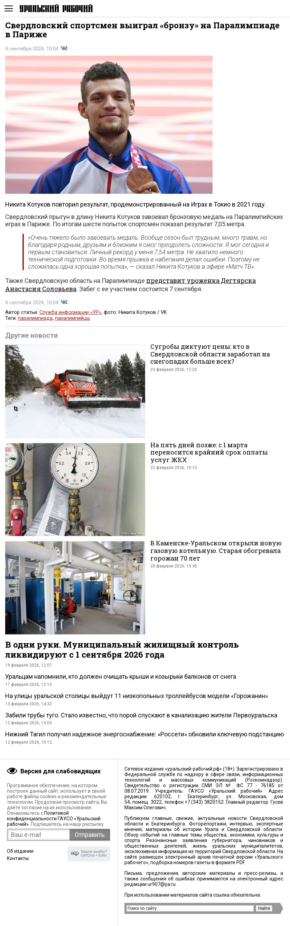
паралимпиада (35, 318)
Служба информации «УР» (70, 312)
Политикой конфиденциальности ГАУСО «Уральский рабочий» (54, 818)
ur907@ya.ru (162, 884)
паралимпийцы (72, 318)
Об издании (20, 851)
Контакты (18, 858)
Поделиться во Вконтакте (64, 48)
